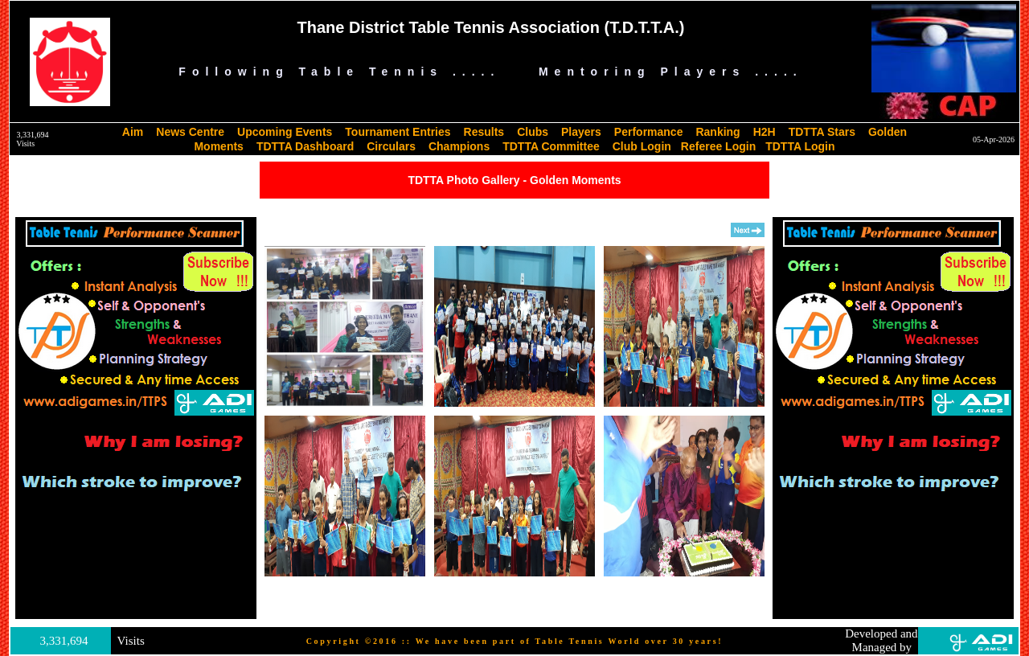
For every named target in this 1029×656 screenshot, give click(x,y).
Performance (648, 131)
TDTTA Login (799, 146)
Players (581, 131)
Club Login (642, 146)
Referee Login (718, 146)
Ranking (717, 131)
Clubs (532, 131)
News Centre (190, 131)
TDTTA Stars (822, 131)
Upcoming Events (284, 131)
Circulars (391, 146)
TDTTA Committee (551, 146)
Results (484, 131)
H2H (764, 131)
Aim (132, 131)
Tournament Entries (397, 131)
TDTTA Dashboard (305, 146)
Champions (459, 146)
